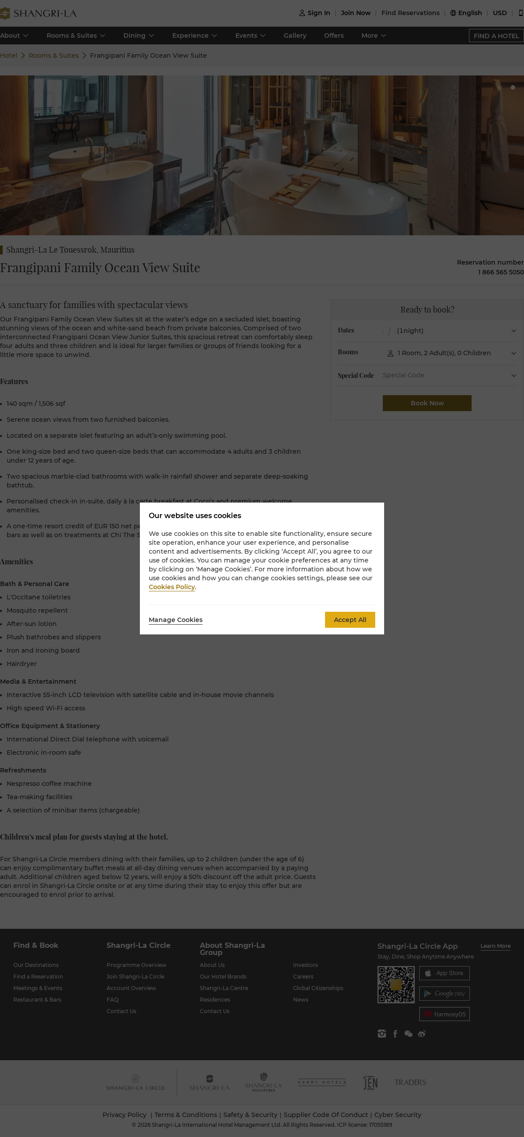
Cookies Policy (172, 587)
